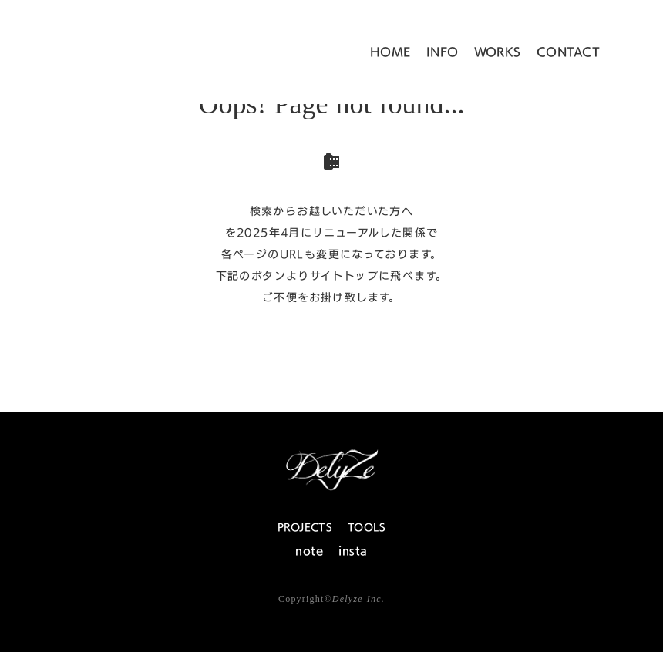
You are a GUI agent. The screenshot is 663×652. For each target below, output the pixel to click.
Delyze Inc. (358, 598)
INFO (442, 52)
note (309, 551)
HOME (390, 52)
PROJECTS (305, 527)
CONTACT (568, 52)
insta (352, 551)
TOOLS (366, 527)
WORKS (497, 52)
